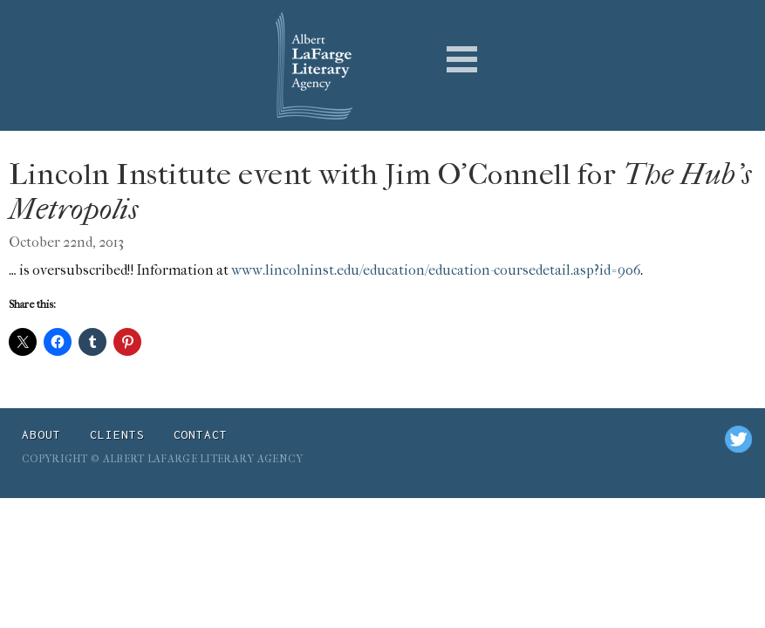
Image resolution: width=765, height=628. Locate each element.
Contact (201, 434)
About (41, 434)
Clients (117, 434)
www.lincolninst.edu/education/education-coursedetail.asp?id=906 (435, 270)
